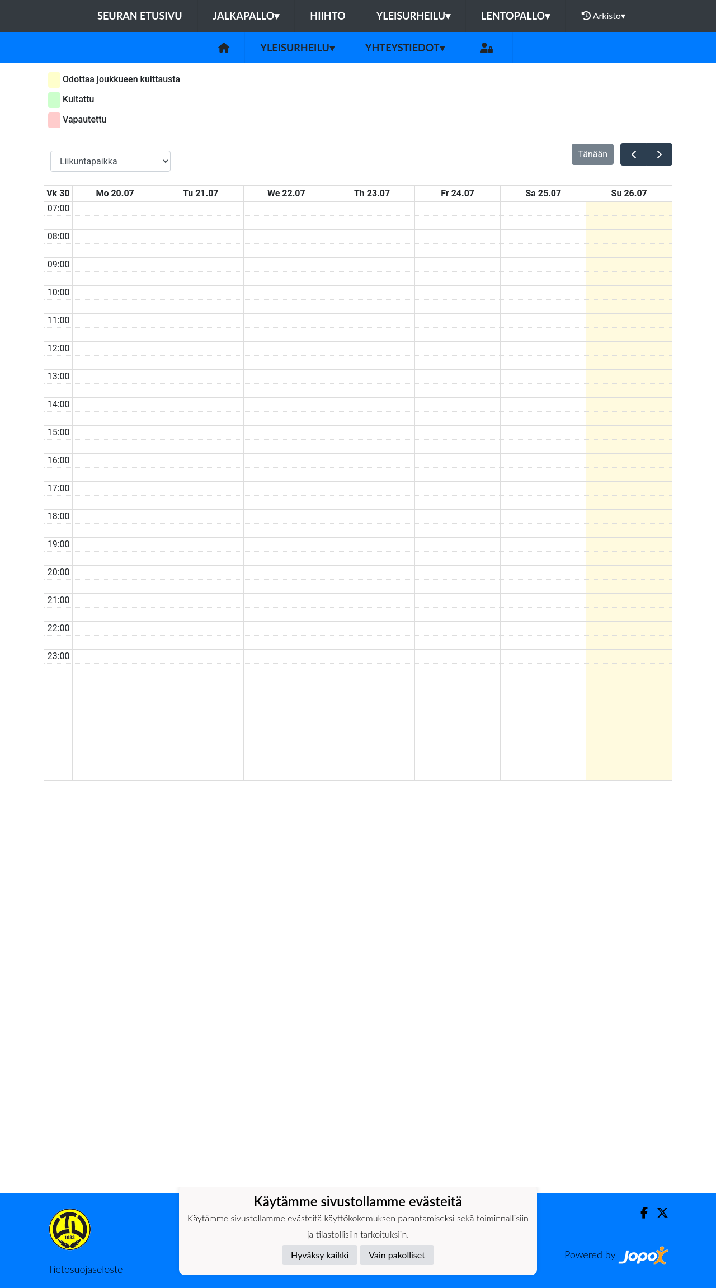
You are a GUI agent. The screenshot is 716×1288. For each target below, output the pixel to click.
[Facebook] (640, 1213)
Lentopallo (515, 16)
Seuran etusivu (139, 16)
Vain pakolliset (397, 1254)
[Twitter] (658, 1213)
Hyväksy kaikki (319, 1254)
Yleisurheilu (413, 16)
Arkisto (603, 15)
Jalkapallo (246, 16)
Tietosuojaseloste (85, 1269)
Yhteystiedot (405, 47)
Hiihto (327, 16)
